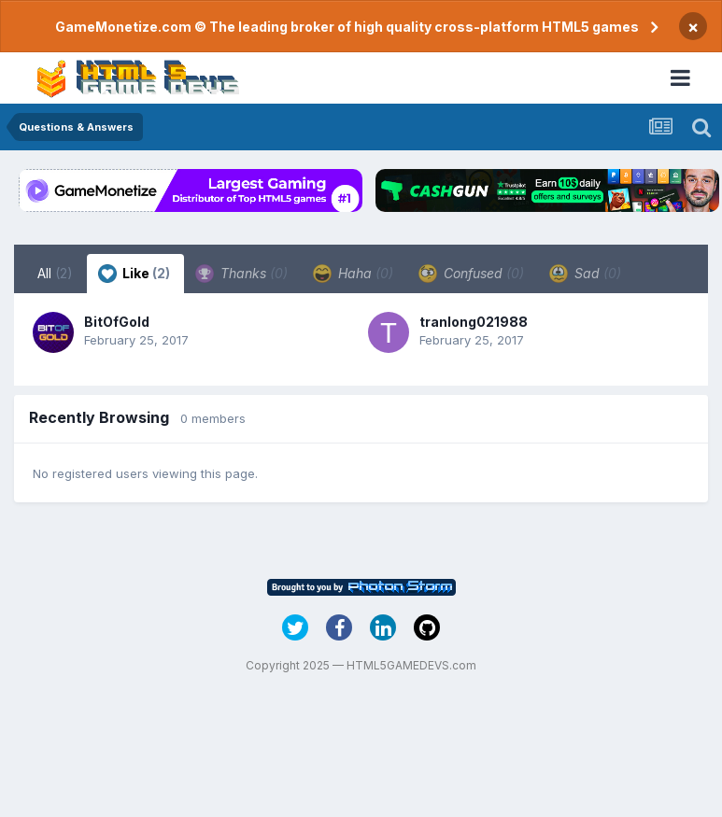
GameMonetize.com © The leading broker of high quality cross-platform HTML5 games (347, 27)
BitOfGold (116, 322)
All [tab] (55, 273)
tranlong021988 (473, 322)
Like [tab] (134, 273)
